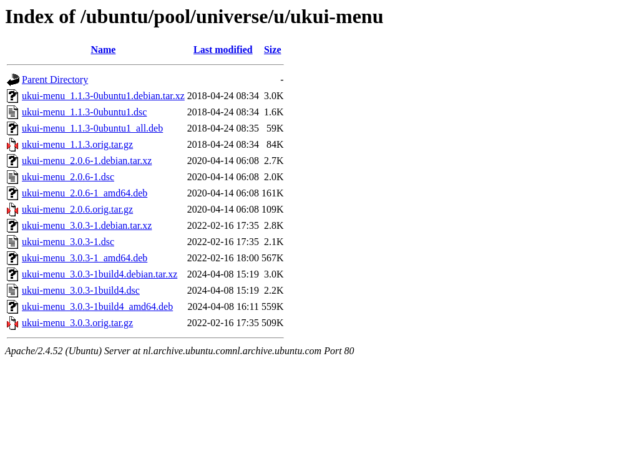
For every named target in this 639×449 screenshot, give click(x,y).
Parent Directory (55, 79)
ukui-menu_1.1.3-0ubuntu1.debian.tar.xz (103, 95)
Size (272, 49)
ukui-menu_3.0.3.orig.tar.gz (77, 322)
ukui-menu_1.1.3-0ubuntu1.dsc (84, 112)
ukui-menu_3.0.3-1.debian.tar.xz (87, 225)
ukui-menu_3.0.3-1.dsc (68, 241)
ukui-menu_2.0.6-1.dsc (68, 176)
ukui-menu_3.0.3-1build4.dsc (81, 290)
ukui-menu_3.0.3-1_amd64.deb (84, 258)
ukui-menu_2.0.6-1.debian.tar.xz (87, 160)
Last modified (223, 49)
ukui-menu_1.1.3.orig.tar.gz (77, 144)
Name (102, 49)
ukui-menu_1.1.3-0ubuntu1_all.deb (92, 128)
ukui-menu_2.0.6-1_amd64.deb (84, 193)
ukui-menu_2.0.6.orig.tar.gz (77, 209)
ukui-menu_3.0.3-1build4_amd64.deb (97, 306)
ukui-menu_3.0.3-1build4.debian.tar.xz (99, 274)
